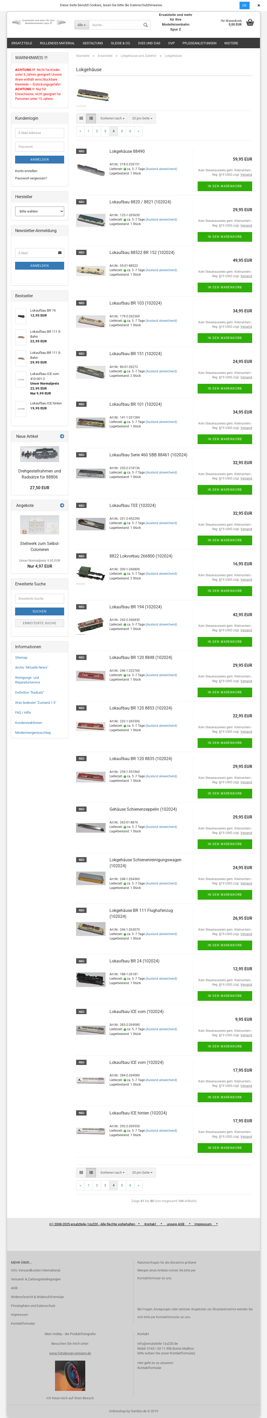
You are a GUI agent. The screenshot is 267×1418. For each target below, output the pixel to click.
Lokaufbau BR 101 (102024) (136, 404)
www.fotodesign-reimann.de (70, 1353)
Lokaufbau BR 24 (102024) (135, 961)
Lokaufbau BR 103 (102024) (136, 303)
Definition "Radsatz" (29, 692)
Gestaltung (93, 43)
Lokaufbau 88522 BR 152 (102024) (142, 252)
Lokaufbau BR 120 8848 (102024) (141, 657)
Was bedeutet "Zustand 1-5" (35, 703)
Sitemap (21, 657)
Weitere (231, 43)
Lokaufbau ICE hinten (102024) (138, 1113)
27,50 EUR (39, 487)
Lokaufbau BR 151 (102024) (136, 353)
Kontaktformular (23, 1323)
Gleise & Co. (120, 43)
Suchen (40, 611)
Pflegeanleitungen (199, 43)
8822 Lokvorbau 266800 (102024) (141, 556)
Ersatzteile (21, 43)
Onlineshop (117, 1411)
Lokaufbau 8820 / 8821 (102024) (140, 201)
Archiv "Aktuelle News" (31, 667)
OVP (171, 43)
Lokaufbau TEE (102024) (133, 505)
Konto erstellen (26, 171)
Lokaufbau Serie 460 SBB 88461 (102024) (148, 454)
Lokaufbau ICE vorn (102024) (137, 1011)
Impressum (19, 1315)
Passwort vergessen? (31, 178)
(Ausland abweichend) (161, 169)
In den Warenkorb (225, 186)
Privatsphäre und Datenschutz (33, 1306)
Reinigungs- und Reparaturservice (27, 680)
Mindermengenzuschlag (33, 733)
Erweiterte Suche (39, 623)
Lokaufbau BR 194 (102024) (136, 606)
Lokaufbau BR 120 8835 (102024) (141, 758)
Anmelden (39, 159)
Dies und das (149, 43)
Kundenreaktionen (28, 723)
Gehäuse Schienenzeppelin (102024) (143, 809)
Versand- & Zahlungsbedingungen (36, 1279)
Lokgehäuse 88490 (127, 151)
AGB (14, 1288)
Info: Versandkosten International (35, 1270)
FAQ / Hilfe (23, 712)
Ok (244, 5)
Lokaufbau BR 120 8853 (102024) (141, 708)
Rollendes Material (57, 43)
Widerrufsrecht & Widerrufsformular (37, 1297)
